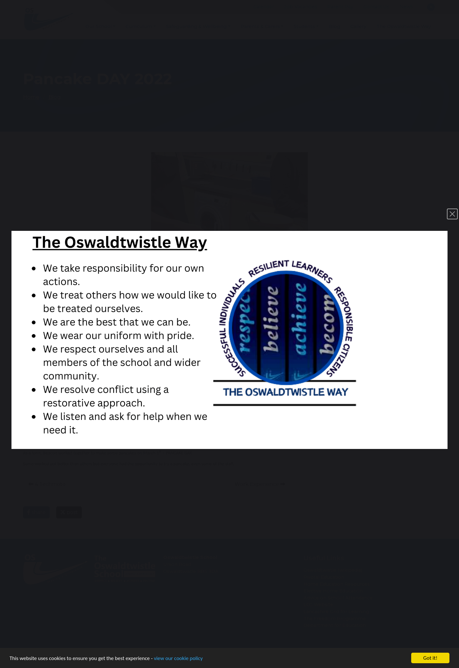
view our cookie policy (178, 658)
